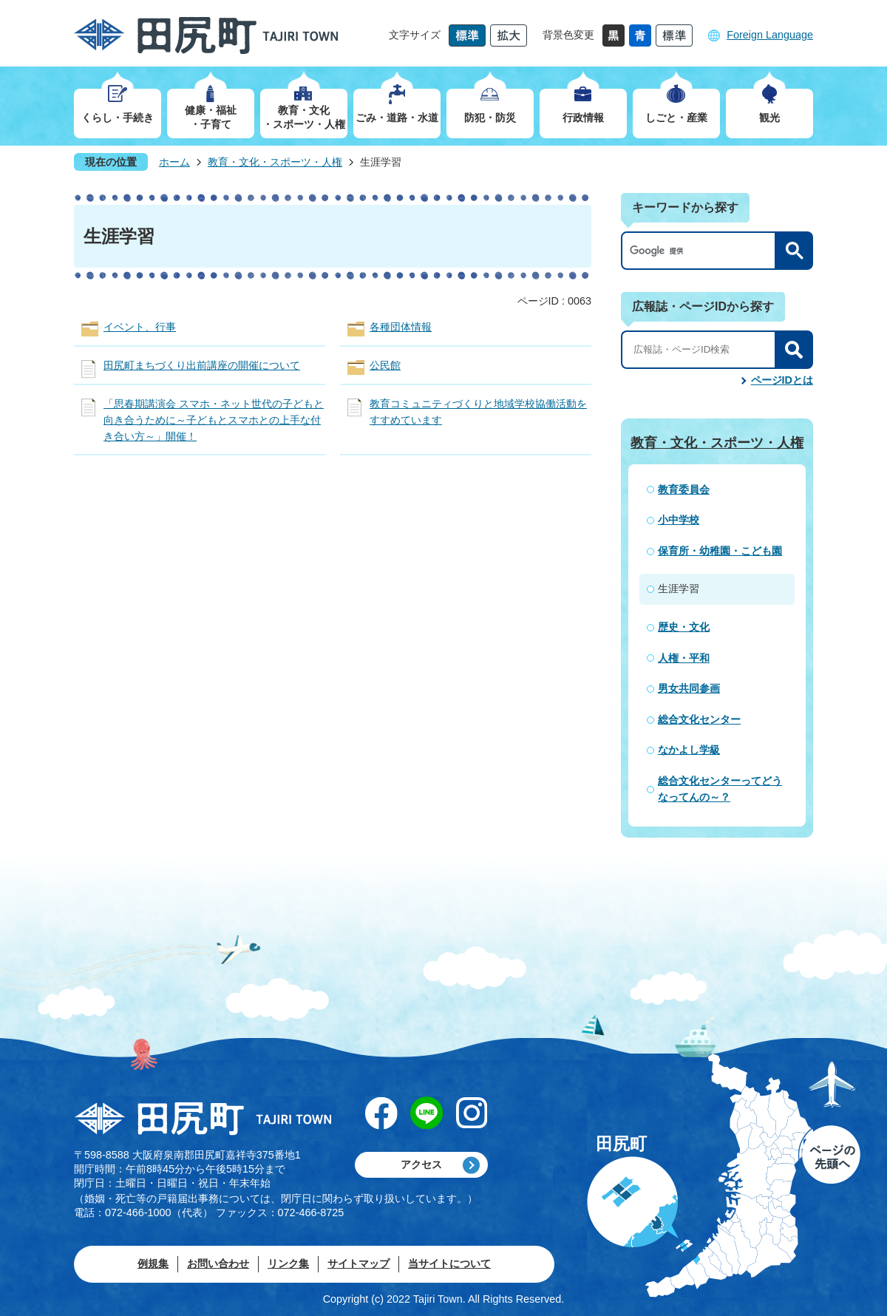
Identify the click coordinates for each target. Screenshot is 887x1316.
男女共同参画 (689, 688)
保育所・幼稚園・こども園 (720, 551)
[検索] (702, 250)
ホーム (174, 162)
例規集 (153, 1263)
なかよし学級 (689, 750)
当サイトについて (449, 1263)
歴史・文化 (684, 627)
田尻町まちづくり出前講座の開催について (201, 365)
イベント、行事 (139, 327)
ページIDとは (782, 380)
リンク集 (288, 1263)
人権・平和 (684, 658)
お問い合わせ (218, 1263)
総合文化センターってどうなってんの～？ (720, 789)
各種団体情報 (401, 327)
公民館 (385, 365)
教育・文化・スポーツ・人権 (275, 162)
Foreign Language (770, 35)
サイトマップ (358, 1263)
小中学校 (678, 520)
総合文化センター (699, 719)
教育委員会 (684, 489)
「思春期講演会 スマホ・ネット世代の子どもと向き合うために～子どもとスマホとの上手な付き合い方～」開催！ (213, 419)
